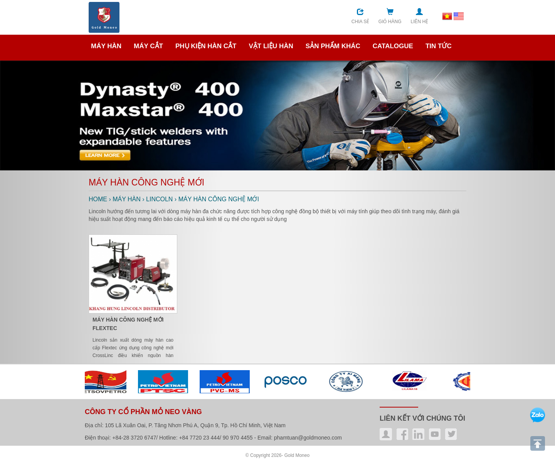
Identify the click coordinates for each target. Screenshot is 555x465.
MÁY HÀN (106, 46)
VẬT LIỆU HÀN (271, 46)
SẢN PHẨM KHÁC (333, 46)
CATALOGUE (393, 46)
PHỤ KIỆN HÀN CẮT (206, 46)
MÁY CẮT (148, 46)
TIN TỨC (439, 46)
